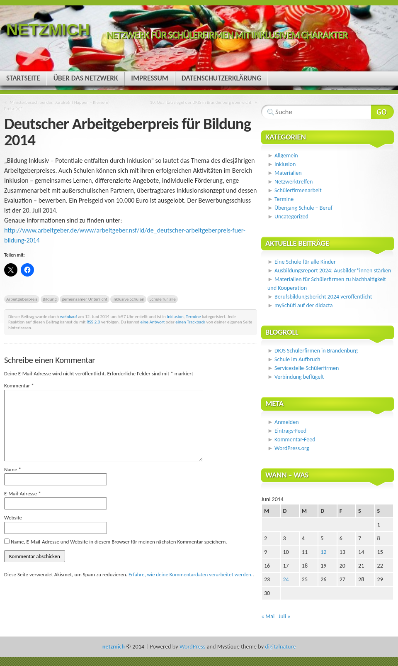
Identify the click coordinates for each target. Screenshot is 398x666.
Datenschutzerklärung (221, 78)
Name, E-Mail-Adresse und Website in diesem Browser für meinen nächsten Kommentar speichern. (119, 542)
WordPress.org (291, 448)
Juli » (285, 616)
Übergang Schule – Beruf (303, 207)
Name (12, 469)
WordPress (192, 646)
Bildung (50, 299)
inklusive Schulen (128, 299)
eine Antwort (153, 322)
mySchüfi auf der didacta (303, 305)
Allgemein (286, 155)
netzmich (48, 30)
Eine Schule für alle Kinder (305, 261)
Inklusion (175, 316)
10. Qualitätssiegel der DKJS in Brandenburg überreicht (201, 102)
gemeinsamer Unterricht (84, 299)
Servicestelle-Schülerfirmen (306, 368)
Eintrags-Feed (290, 430)
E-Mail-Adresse (22, 493)
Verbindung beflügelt (299, 376)
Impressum (149, 78)
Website (13, 517)
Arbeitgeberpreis (21, 299)
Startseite (23, 78)
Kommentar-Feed (294, 439)
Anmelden (286, 422)
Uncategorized (291, 216)
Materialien (288, 172)
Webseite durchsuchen (382, 112)
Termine (193, 316)
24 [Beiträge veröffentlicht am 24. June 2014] (286, 579)
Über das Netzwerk (85, 78)
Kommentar (19, 385)
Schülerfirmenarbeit (298, 190)
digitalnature (280, 646)
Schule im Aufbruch (297, 359)
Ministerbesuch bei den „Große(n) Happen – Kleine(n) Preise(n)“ (56, 105)
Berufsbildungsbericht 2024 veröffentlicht (323, 296)
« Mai (267, 616)
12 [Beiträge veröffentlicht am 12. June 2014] (323, 552)
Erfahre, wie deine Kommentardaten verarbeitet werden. (190, 574)
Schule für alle (162, 299)
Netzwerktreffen (293, 181)
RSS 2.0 (93, 322)
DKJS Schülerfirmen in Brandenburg (316, 350)
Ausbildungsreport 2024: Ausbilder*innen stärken (332, 270)
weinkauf (68, 316)
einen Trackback (190, 322)
